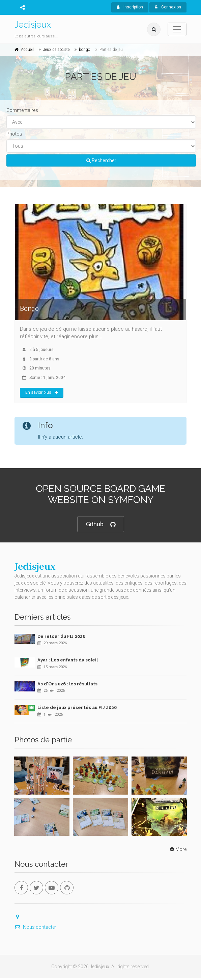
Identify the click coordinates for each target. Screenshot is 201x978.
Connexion (168, 7)
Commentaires (22, 110)
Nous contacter (35, 927)
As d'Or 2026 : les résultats (67, 683)
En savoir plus (41, 392)
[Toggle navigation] (177, 29)
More (177, 849)
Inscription (130, 7)
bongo (84, 49)
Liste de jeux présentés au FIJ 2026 (77, 707)
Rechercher (101, 160)
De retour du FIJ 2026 (61, 636)
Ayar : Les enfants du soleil (67, 659)
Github (100, 524)
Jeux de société (56, 49)
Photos (14, 134)
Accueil (27, 49)
